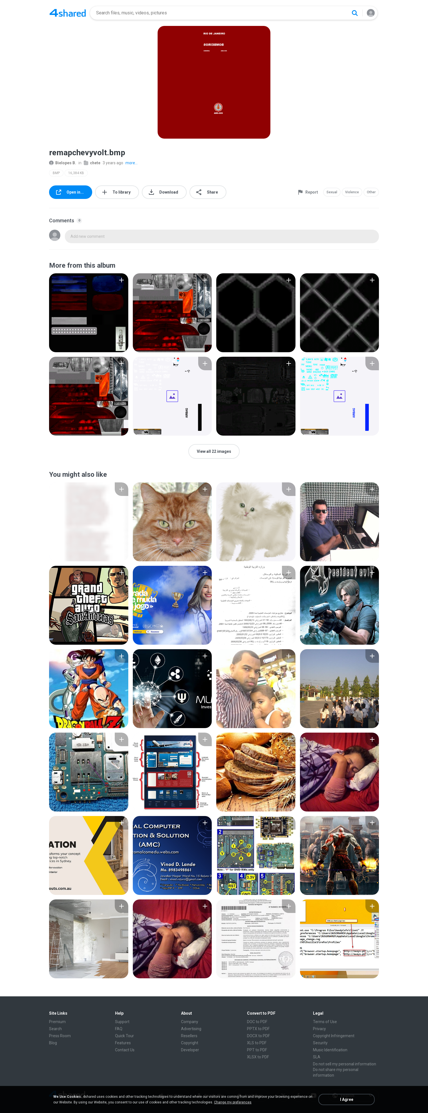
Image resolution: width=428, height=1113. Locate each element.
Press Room (60, 1036)
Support (122, 1021)
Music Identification (330, 1050)
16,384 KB (76, 173)
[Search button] (354, 13)
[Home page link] (68, 13)
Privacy (319, 1028)
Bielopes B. (62, 163)
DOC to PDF (257, 1021)
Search (55, 1028)
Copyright (189, 1043)
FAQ (118, 1028)
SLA (316, 1057)
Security (320, 1043)
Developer (190, 1050)
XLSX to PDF (258, 1057)
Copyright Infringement (333, 1036)
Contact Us (124, 1050)
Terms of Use (325, 1021)
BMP (56, 173)
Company (189, 1021)
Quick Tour (124, 1036)
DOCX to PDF (258, 1036)
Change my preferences (232, 1102)
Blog (53, 1043)
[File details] (88, 312)
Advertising (191, 1028)
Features (123, 1043)
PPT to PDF (257, 1050)
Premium (57, 1021)
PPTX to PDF (258, 1028)
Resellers (189, 1036)
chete (92, 163)
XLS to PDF (256, 1043)
